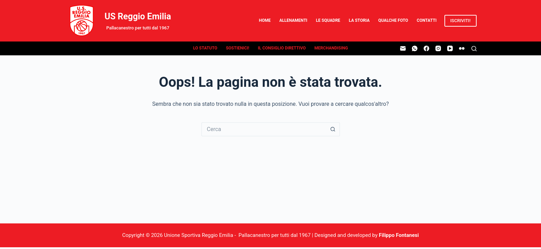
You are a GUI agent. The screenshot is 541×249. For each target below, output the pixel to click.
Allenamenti (293, 20)
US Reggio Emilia (138, 16)
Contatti (426, 20)
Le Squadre (328, 20)
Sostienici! (237, 48)
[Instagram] (438, 48)
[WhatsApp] (414, 48)
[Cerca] (474, 48)
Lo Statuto (205, 48)
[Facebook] (426, 48)
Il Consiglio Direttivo (282, 48)
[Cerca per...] (263, 129)
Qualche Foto (393, 20)
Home (265, 20)
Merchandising (331, 48)
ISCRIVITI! (460, 20)
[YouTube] (450, 48)
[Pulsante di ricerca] (333, 129)
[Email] (403, 48)
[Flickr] (462, 48)
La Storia (359, 20)
